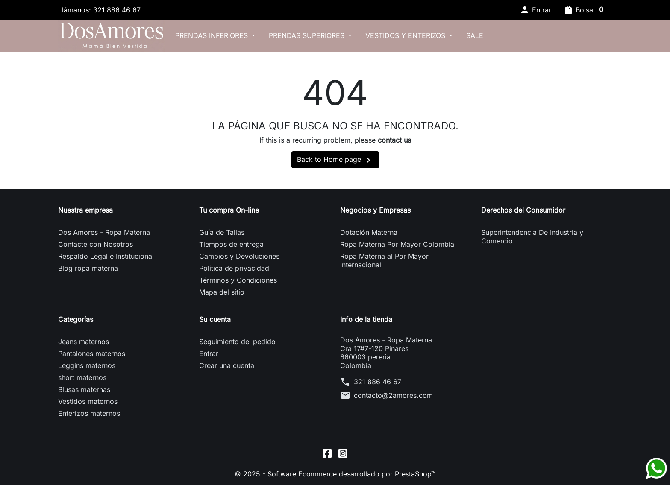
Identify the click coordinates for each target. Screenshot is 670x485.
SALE (474, 35)
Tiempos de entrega (231, 244)
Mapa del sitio (221, 292)
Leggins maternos (86, 365)
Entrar (208, 353)
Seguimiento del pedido (237, 341)
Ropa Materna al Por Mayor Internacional (384, 260)
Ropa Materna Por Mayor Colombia (397, 244)
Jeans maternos (83, 341)
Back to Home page (335, 160)
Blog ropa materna (88, 268)
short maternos (82, 377)
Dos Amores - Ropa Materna (104, 232)
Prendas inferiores (212, 35)
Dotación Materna (368, 232)
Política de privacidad (234, 268)
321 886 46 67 (377, 381)
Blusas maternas (84, 389)
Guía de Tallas (221, 232)
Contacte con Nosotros (95, 244)
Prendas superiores (308, 35)
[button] (535, 10)
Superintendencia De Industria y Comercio (532, 236)
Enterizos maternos (89, 413)
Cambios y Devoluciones (239, 256)
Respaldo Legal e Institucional (106, 256)
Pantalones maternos (91, 353)
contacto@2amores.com (393, 395)
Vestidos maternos (88, 401)
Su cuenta (215, 319)
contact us (394, 140)
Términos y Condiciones (238, 280)
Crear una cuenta (226, 365)
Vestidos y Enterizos (406, 35)
